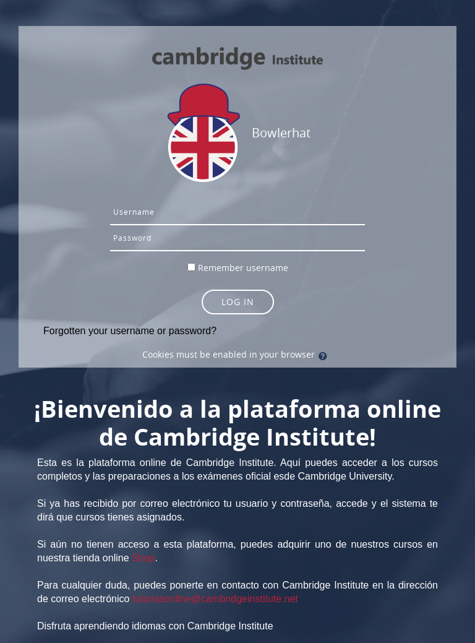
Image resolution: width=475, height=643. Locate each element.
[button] (325, 355)
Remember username (243, 268)
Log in (237, 302)
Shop (143, 558)
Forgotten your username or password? (129, 331)
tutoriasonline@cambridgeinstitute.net (215, 598)
